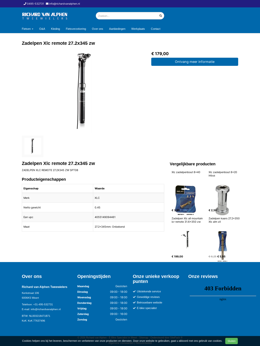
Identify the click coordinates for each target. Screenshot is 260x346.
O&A (42, 28)
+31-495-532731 (43, 304)
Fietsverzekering (76, 28)
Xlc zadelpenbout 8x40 (186, 172)
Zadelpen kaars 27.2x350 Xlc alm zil (224, 220)
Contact (155, 28)
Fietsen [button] (27, 28)
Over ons (97, 28)
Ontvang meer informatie (195, 62)
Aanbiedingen (117, 28)
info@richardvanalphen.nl (46, 309)
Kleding (55, 28)
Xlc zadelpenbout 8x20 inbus (223, 174)
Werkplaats (138, 28)
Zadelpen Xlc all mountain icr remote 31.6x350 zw (187, 220)
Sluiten (232, 341)
